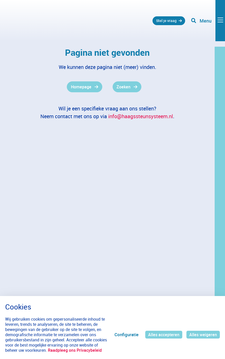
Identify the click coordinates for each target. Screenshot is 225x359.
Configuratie (124, 332)
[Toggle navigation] (207, 23)
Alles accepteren (162, 332)
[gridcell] (64, 87)
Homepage (80, 87)
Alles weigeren (202, 332)
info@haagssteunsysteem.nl (140, 116)
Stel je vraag (162, 23)
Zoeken (124, 87)
